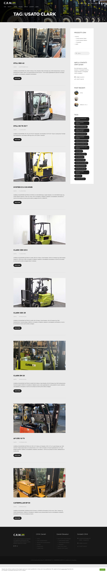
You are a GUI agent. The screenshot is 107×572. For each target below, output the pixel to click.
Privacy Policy (40, 554)
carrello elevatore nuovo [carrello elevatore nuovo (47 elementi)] (81, 140)
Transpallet (78, 39)
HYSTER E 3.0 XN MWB (24, 187)
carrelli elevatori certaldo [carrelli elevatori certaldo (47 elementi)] (80, 120)
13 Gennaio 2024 (23, 447)
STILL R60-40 (19, 60)
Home (38, 546)
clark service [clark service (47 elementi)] (79, 151)
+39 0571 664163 (80, 75)
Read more (18, 76)
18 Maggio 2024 (22, 319)
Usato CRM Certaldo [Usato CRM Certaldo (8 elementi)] (81, 180)
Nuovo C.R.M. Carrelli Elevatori (65, 546)
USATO (15, 64)
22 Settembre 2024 (23, 64)
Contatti (39, 552)
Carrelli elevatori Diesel (81, 35)
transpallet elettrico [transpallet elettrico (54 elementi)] (81, 167)
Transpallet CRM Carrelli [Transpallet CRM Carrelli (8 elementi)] (80, 164)
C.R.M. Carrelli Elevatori (42, 548)
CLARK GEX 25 (20, 315)
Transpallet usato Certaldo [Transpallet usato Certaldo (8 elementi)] (80, 174)
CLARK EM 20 (19, 379)
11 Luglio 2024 (22, 128)
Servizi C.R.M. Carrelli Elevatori (44, 550)
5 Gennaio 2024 (22, 513)
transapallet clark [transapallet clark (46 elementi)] (81, 160)
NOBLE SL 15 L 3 (84, 101)
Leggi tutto (64, 569)
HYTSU (81, 89)
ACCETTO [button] (102, 569)
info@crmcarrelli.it (80, 73)
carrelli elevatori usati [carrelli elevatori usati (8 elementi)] (82, 132)
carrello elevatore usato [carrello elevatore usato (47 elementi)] (81, 144)
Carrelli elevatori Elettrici (82, 37)
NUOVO (77, 33)
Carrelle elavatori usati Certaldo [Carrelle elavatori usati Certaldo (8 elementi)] (80, 116)
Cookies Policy (40, 556)
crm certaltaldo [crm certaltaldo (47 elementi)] (80, 157)
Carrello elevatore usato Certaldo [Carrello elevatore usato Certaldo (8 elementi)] (81, 148)
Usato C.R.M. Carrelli (62, 554)
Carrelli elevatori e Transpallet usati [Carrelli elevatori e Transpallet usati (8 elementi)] (81, 128)
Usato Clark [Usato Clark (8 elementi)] (79, 177)
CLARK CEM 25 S (21, 251)
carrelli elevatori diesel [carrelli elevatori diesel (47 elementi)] (80, 124)
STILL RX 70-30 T (21, 124)
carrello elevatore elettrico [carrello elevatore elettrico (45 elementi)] (81, 135)
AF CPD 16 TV (19, 444)
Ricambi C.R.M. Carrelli (63, 556)
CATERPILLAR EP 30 (23, 509)
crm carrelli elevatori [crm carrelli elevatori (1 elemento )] (81, 154)
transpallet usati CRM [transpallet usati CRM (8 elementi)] (81, 170)
